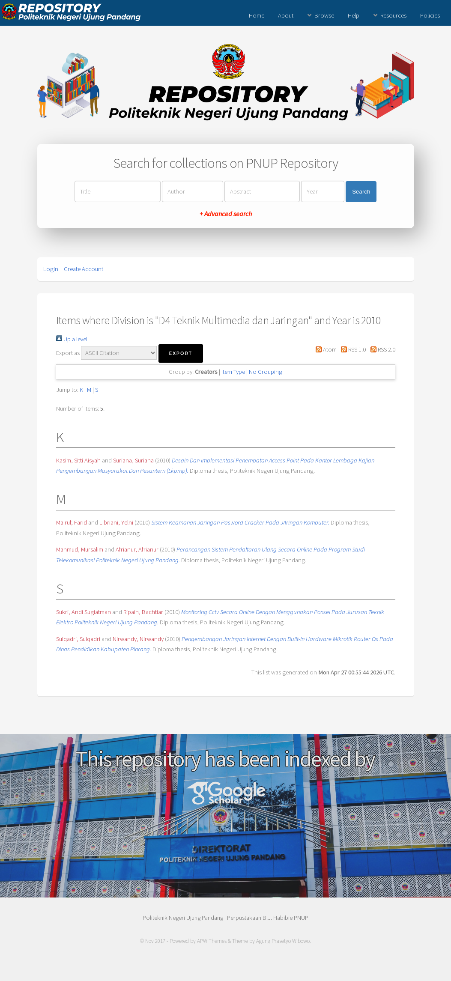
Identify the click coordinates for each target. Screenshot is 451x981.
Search (361, 191)
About (285, 15)
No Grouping (265, 372)
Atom (325, 349)
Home (256, 15)
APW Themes (212, 941)
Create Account (83, 269)
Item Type (233, 372)
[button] (180, 353)
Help (353, 15)
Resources (393, 15)
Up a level (71, 339)
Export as (68, 353)
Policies (430, 15)
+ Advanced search (226, 213)
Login (50, 269)
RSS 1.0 (352, 349)
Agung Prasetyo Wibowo (283, 941)
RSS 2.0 (381, 349)
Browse (324, 15)
